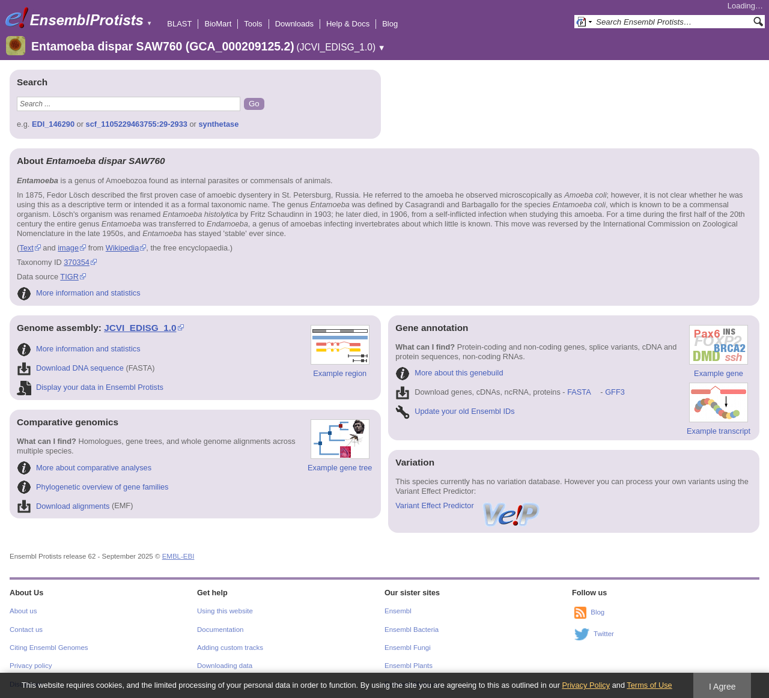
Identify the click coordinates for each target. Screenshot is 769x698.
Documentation (220, 629)
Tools (253, 23)
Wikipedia (122, 247)
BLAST (179, 23)
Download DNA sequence (70, 367)
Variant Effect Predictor (468, 505)
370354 (77, 262)
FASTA (579, 391)
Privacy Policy (586, 685)
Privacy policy (31, 665)
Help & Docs (347, 23)
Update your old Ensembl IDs (454, 411)
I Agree (722, 686)
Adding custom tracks (230, 647)
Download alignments (63, 506)
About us (23, 611)
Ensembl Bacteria (411, 629)
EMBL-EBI (178, 556)
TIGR (69, 276)
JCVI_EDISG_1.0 (140, 328)
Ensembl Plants (408, 665)
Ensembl (398, 611)
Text (26, 247)
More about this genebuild (449, 372)
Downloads (294, 23)
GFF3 (614, 391)
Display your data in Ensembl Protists (90, 387)
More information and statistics (79, 292)
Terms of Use (649, 685)
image (68, 247)
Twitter (604, 633)
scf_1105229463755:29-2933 (136, 124)
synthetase (218, 124)
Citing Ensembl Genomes (49, 647)
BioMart (217, 23)
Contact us (26, 629)
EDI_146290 (53, 124)
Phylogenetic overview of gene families (93, 486)
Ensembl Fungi (407, 647)
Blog (390, 23)
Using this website (225, 611)
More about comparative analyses (84, 467)
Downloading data (224, 665)
